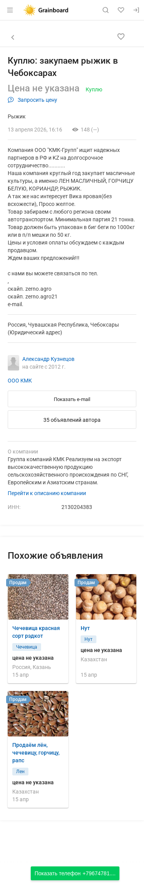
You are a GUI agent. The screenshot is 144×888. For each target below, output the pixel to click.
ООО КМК (20, 380)
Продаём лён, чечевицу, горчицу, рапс (36, 752)
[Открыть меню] (10, 10)
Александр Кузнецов (48, 359)
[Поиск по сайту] (105, 10)
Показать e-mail (72, 399)
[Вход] (136, 10)
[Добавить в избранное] (121, 36)
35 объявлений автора (72, 420)
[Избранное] (121, 10)
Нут (85, 628)
